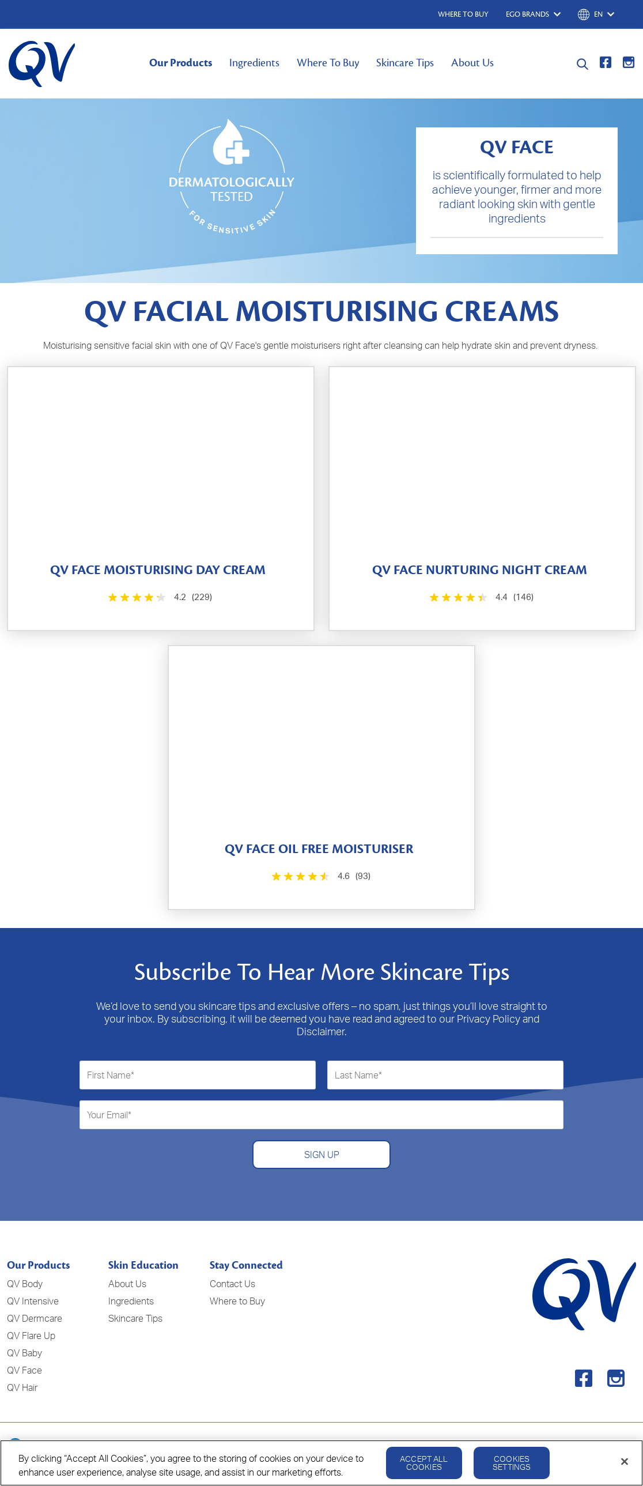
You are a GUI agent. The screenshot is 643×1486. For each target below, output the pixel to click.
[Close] (624, 1468)
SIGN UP (321, 1154)
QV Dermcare (34, 1318)
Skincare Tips (405, 63)
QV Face (24, 1370)
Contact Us (232, 1283)
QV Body (25, 1283)
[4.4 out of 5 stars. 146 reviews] (480, 597)
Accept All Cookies (424, 1470)
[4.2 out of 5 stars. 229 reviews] (159, 597)
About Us (472, 63)
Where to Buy (237, 1301)
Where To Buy (328, 63)
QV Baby (24, 1353)
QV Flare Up (31, 1335)
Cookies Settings (512, 1470)
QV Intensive (33, 1301)
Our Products (180, 63)
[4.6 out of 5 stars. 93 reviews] (320, 876)
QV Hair (22, 1387)
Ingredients (254, 63)
